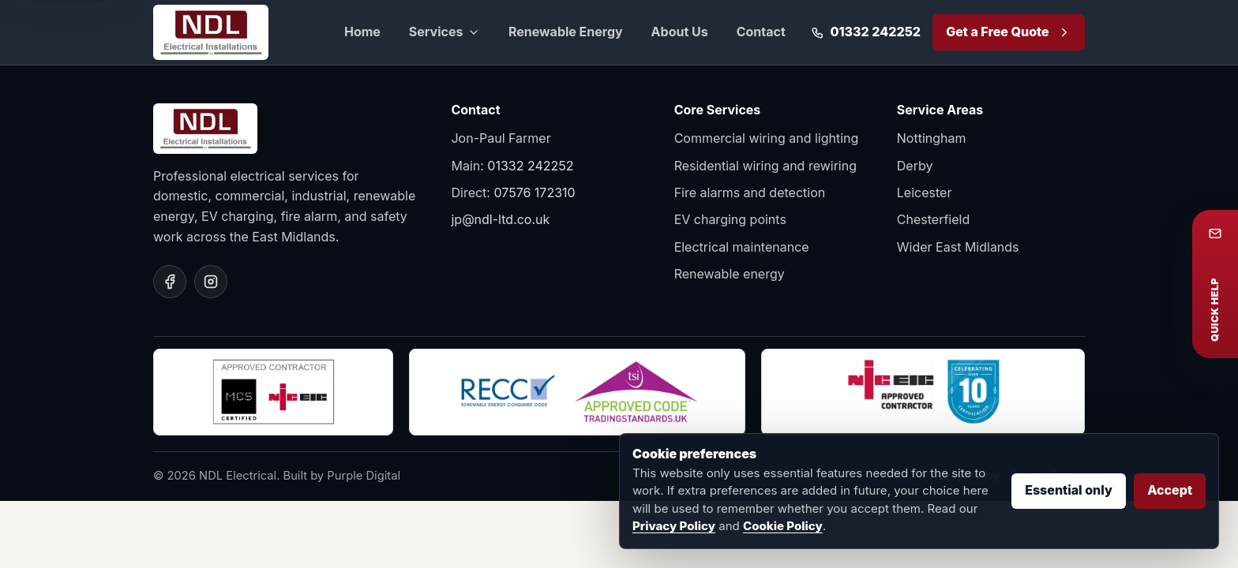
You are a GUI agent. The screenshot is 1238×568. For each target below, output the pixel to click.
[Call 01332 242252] (866, 32)
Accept (1169, 490)
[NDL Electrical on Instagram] (210, 281)
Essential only (1068, 490)
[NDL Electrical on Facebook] (169, 281)
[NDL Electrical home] (210, 32)
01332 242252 (530, 166)
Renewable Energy (565, 31)
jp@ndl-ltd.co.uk (500, 219)
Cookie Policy (783, 525)
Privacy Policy (673, 525)
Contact (761, 31)
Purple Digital (363, 476)
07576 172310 (534, 192)
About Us (679, 31)
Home (362, 31)
